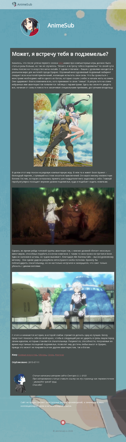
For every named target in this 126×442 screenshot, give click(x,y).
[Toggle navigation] (110, 4)
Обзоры (42, 354)
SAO (61, 63)
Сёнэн (51, 354)
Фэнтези (59, 354)
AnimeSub (22, 4)
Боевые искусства (27, 354)
